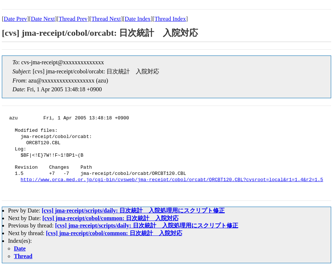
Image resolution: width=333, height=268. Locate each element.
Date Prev (15, 19)
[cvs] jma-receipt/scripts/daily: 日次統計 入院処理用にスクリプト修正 (133, 210)
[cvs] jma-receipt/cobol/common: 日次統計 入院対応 (110, 218)
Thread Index (170, 19)
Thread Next (106, 19)
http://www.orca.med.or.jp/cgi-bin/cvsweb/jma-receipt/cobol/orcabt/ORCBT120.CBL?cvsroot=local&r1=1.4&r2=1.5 (171, 180)
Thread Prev (73, 19)
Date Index (138, 19)
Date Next (43, 19)
